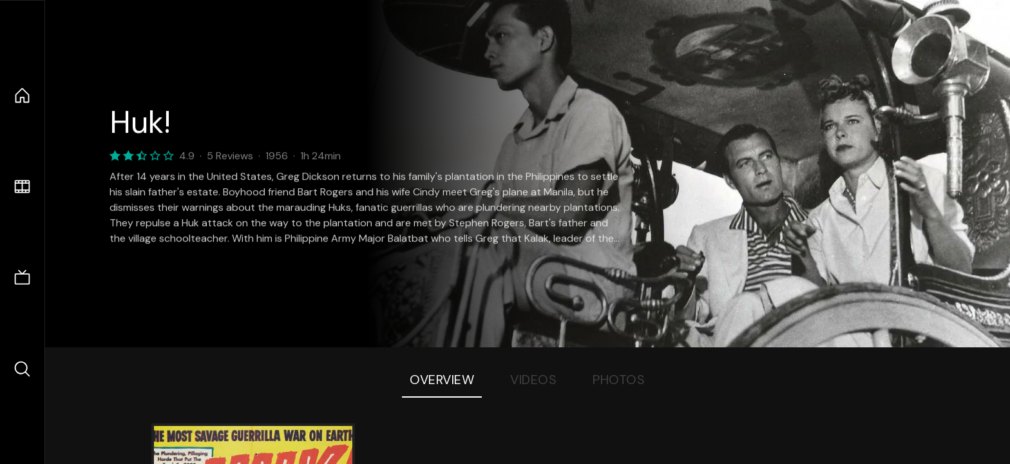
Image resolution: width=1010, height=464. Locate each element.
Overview (442, 379)
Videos (533, 379)
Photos (619, 379)
